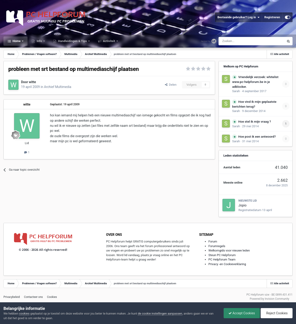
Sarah (236, 91)
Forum (212, 241)
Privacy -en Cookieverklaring (227, 264)
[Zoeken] (242, 41)
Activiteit (109, 41)
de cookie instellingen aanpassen (160, 313)
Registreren (272, 17)
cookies (24, 313)
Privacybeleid (11, 297)
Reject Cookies (276, 313)
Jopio (242, 205)
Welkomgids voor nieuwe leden (229, 250)
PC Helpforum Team (221, 259)
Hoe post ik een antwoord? (257, 136)
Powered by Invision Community (269, 298)
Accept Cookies (241, 313)
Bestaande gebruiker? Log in (238, 17)
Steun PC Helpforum (222, 255)
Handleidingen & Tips (72, 41)
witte (32, 82)
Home (16, 41)
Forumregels (216, 246)
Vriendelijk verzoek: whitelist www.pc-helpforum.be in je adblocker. (255, 81)
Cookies (52, 297)
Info (39, 41)
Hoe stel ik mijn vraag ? (254, 121)
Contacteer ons (33, 297)
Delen (170, 84)
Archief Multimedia (57, 87)
